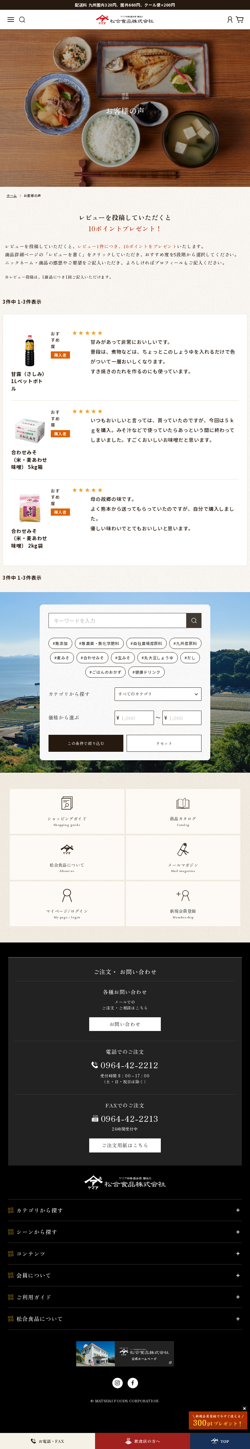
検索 (194, 620)
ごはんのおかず (106, 672)
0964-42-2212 (130, 1065)
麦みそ (63, 657)
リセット (164, 743)
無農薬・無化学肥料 (100, 643)
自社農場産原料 (147, 643)
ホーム (12, 195)
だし (191, 657)
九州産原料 (186, 643)
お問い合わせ (124, 1024)
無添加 (61, 643)
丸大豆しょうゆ (159, 657)
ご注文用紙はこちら (125, 1145)
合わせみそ (93, 657)
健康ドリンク (147, 672)
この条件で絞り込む (85, 743)
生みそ (124, 657)
